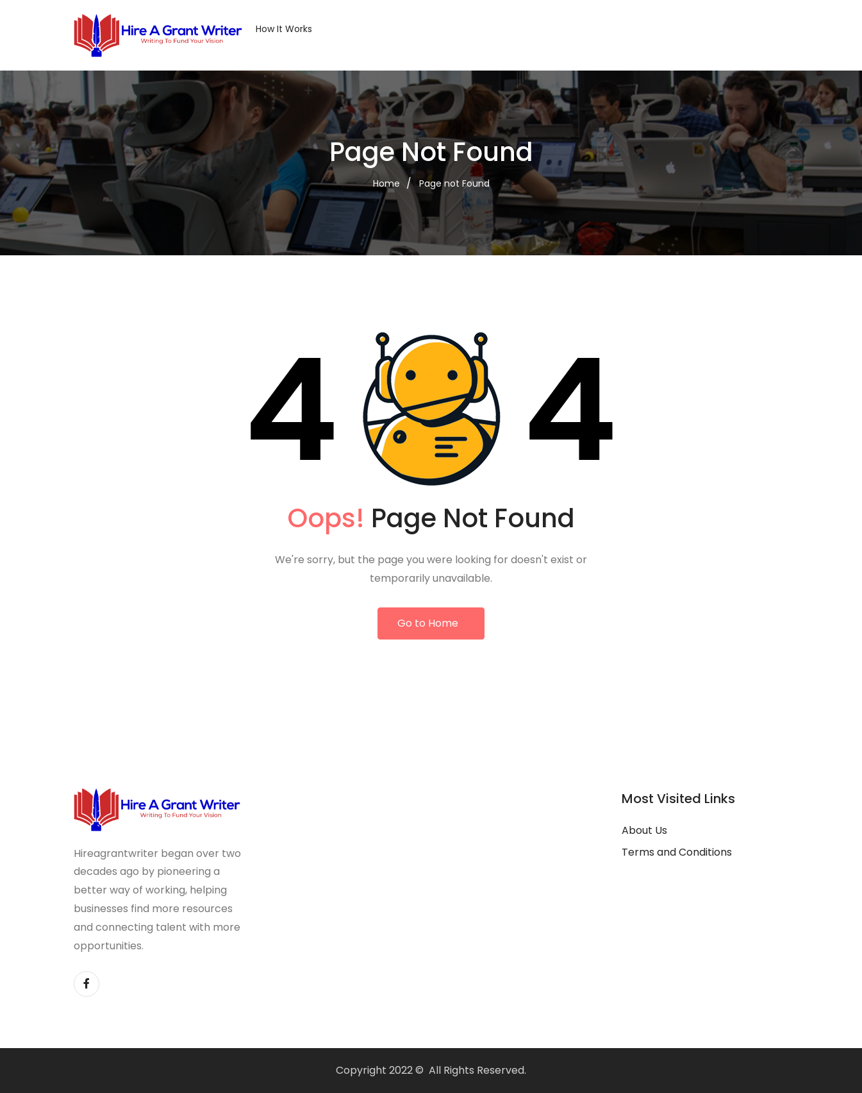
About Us (644, 830)
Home (386, 183)
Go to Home (427, 623)
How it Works (284, 28)
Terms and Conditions (677, 852)
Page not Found (454, 183)
